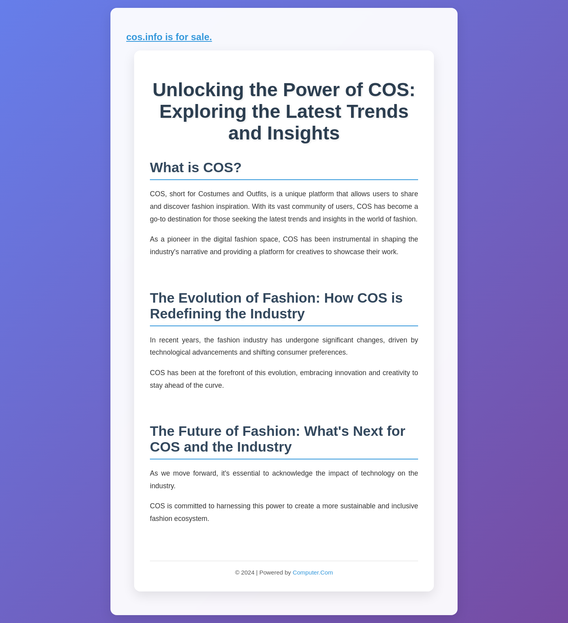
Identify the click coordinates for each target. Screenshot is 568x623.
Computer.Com (313, 572)
